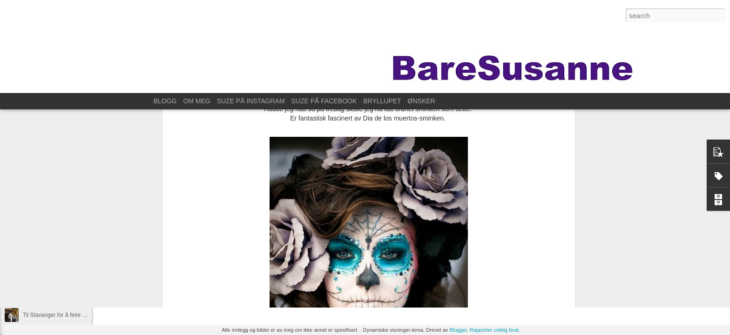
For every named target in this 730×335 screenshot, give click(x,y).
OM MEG (196, 101)
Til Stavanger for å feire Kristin (60, 315)
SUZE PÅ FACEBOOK (324, 101)
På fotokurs (37, 273)
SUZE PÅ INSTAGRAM (251, 101)
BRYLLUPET (382, 101)
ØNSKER (421, 101)
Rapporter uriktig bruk (494, 330)
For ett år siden (42, 294)
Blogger (457, 330)
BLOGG (165, 101)
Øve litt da (35, 252)
